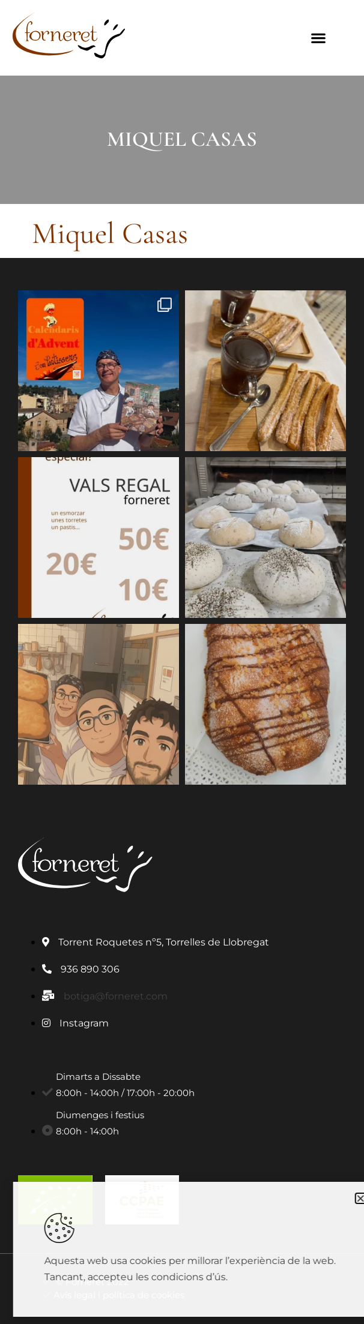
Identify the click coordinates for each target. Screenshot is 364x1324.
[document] (182, 662)
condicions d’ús (214, 1277)
